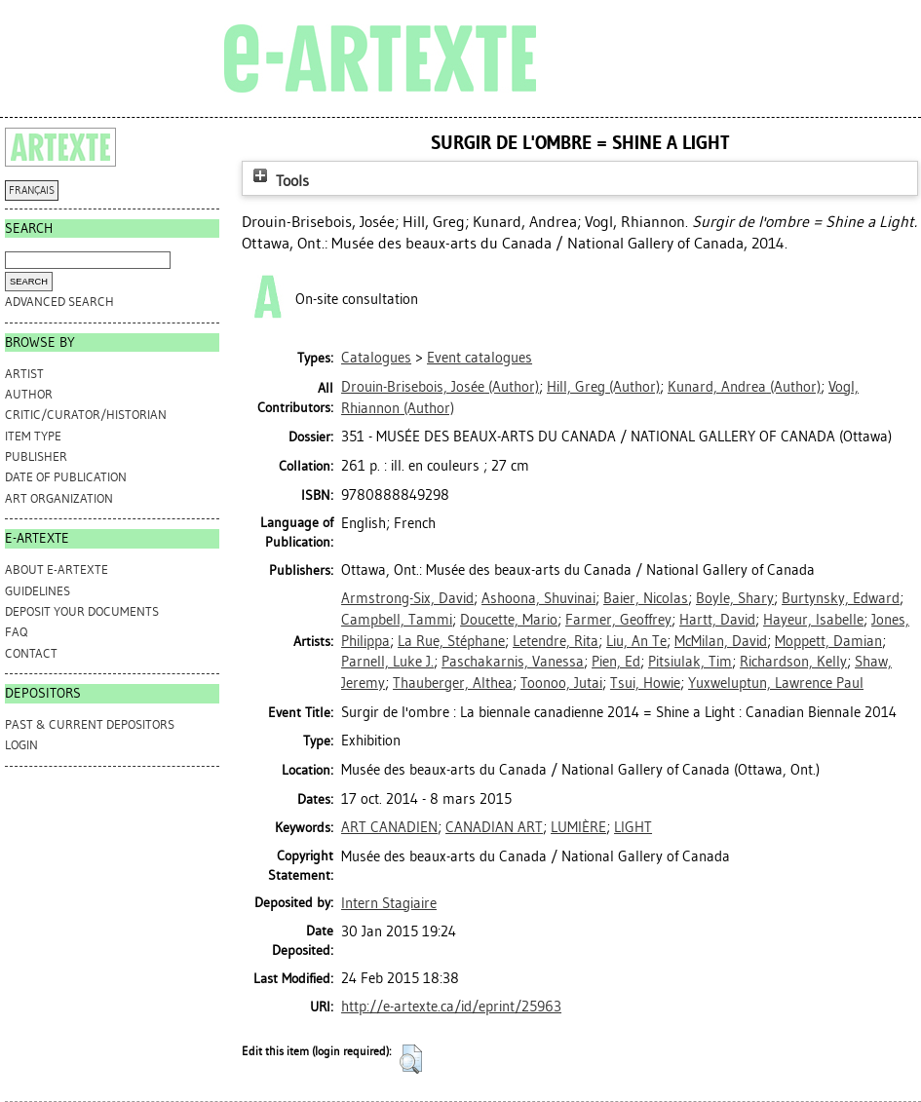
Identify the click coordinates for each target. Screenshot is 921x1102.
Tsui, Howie (645, 683)
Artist (24, 373)
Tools (279, 180)
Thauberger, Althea (453, 683)
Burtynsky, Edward (841, 598)
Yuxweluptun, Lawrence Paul (775, 683)
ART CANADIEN (389, 827)
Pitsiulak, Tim (690, 661)
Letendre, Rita (555, 641)
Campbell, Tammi (396, 619)
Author (29, 394)
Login (21, 745)
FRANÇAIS (32, 190)
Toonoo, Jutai (561, 683)
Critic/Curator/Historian (86, 414)
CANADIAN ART (494, 827)
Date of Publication (66, 477)
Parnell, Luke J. (387, 661)
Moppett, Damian (828, 641)
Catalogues (376, 357)
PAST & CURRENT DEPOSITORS (89, 724)
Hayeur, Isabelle (813, 619)
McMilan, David (720, 641)
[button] (411, 1059)
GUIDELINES (37, 591)
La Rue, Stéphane (451, 641)
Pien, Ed (616, 661)
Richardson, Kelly (793, 661)
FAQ (16, 632)
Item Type (33, 436)
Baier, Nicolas (645, 598)
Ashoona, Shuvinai (538, 598)
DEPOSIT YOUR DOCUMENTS (82, 611)
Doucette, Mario (508, 619)
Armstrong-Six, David (407, 598)
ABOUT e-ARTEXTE (56, 569)
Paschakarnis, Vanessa (512, 661)
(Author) (440, 387)
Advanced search (59, 301)
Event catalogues (479, 357)
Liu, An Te (636, 641)
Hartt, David (717, 619)
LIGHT (633, 827)
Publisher (36, 456)
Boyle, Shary (735, 598)
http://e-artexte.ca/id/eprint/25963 (451, 1006)
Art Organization (59, 498)
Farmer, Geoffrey (618, 619)
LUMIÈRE (578, 827)
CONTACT (31, 653)
